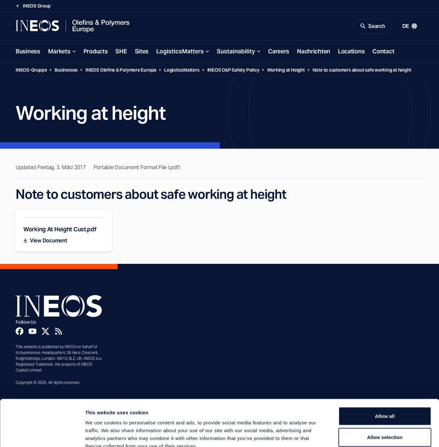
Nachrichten (313, 51)
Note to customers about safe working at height (362, 70)
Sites (142, 51)
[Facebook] (19, 332)
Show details (341, 434)
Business (28, 51)
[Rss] (58, 332)
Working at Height (285, 70)
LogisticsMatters (180, 51)
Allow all (385, 378)
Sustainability (236, 51)
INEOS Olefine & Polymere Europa (120, 70)
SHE (121, 51)
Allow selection (384, 399)
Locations (351, 51)
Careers (278, 51)
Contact (383, 51)
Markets (59, 51)
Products (96, 51)
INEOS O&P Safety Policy (233, 70)
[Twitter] (45, 332)
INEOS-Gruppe (31, 70)
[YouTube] (32, 332)
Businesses (66, 70)
